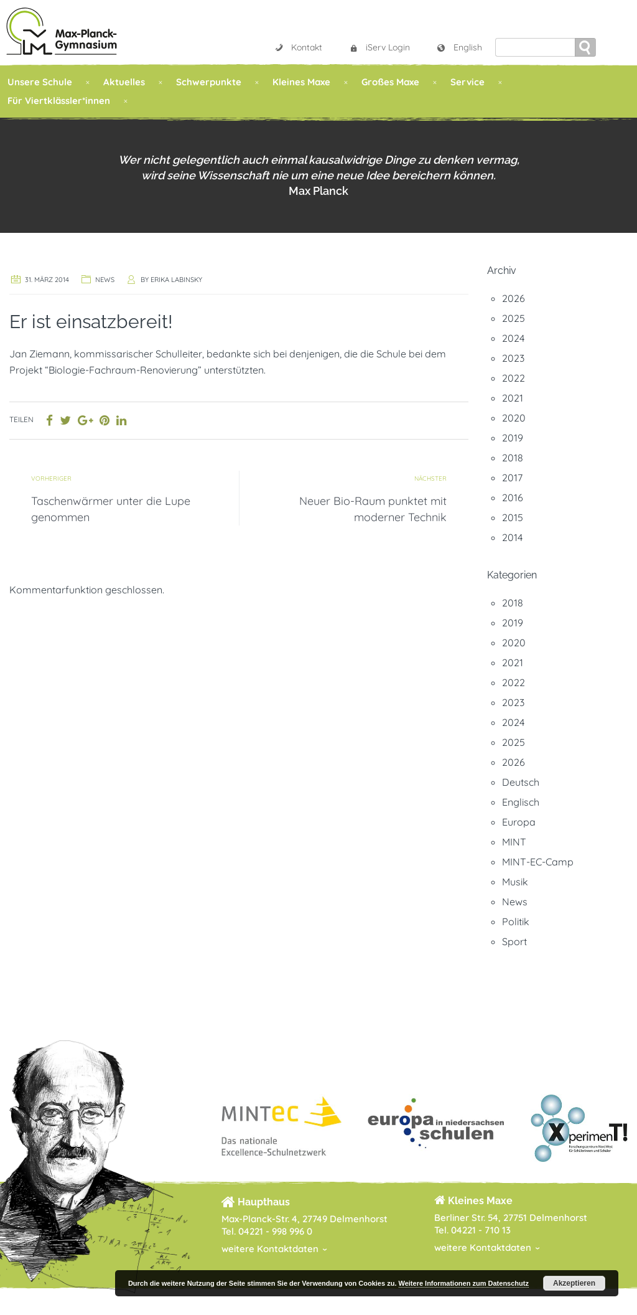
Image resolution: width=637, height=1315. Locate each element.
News (104, 279)
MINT (514, 842)
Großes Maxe (390, 82)
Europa (519, 822)
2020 (514, 418)
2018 (512, 457)
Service (467, 82)
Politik (515, 921)
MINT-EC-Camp (538, 861)
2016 (512, 497)
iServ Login (379, 47)
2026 (513, 298)
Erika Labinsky (176, 279)
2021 (512, 398)
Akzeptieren (574, 1283)
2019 (512, 437)
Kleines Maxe (301, 82)
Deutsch (520, 782)
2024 (513, 338)
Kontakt (298, 47)
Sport (514, 941)
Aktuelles (124, 82)
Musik (515, 881)
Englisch (520, 802)
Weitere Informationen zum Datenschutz (464, 1283)
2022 (513, 378)
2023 (513, 358)
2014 (512, 537)
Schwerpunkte (208, 82)
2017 (512, 477)
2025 (513, 318)
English (459, 47)
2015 (512, 517)
